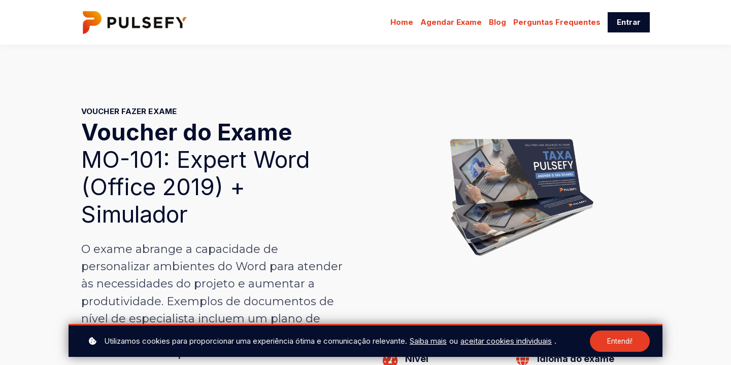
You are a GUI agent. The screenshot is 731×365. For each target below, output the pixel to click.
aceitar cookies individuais (506, 341)
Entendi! (619, 341)
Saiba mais (428, 341)
